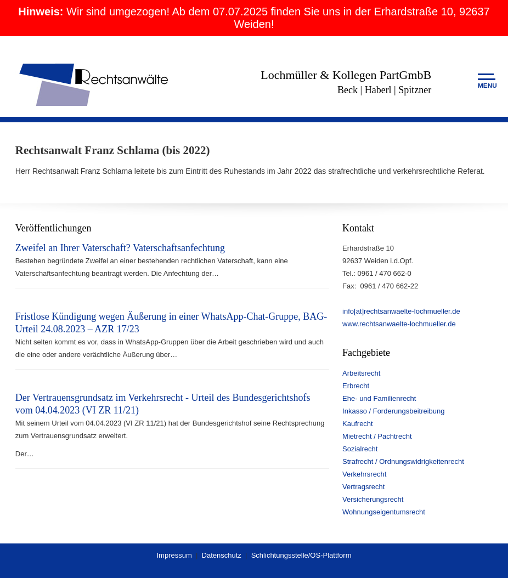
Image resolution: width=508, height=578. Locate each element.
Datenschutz (221, 555)
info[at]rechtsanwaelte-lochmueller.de (401, 311)
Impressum (173, 555)
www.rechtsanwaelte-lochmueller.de (399, 324)
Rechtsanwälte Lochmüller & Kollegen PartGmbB (94, 83)
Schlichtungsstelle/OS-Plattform (301, 555)
